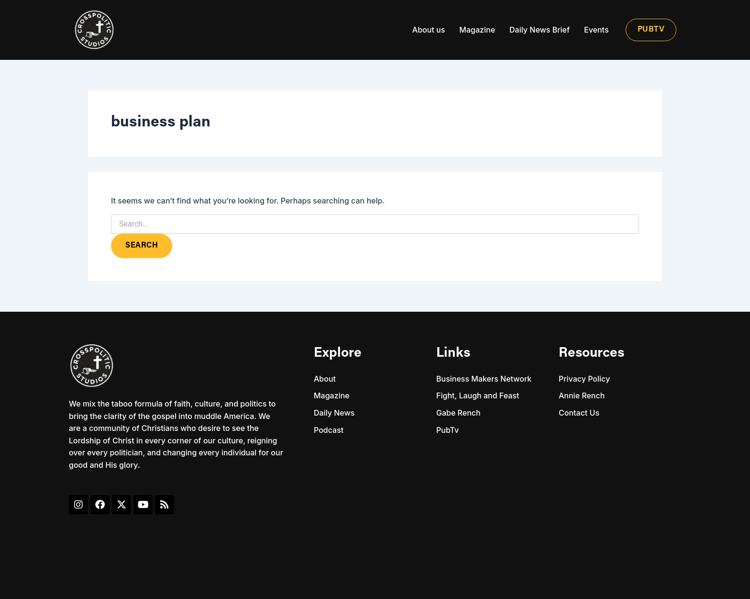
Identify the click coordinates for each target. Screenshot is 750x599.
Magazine (477, 29)
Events (596, 29)
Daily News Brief (539, 29)
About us (428, 29)
